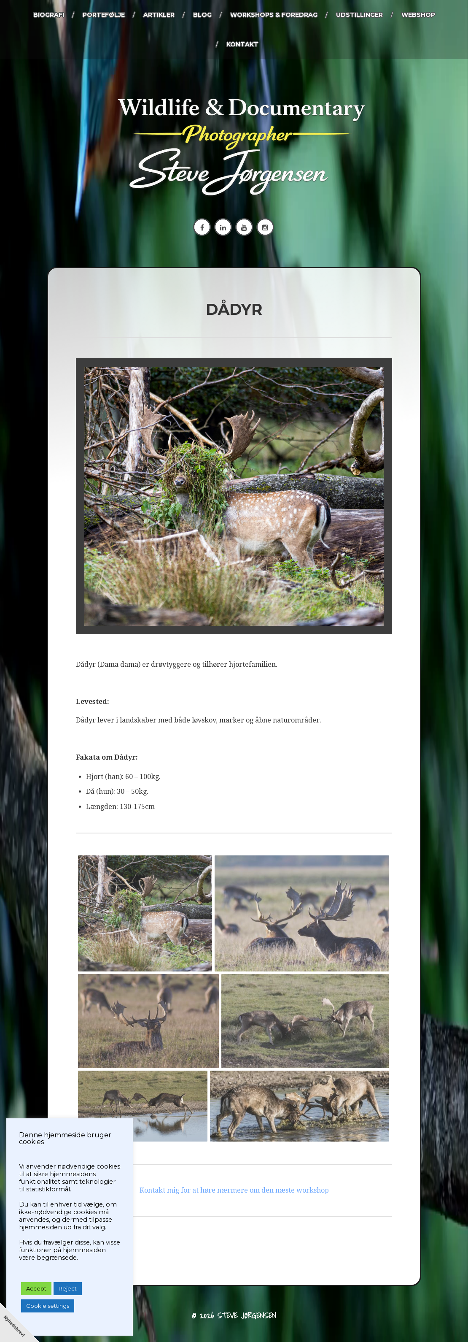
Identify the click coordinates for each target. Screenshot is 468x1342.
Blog (202, 15)
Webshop (418, 15)
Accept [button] (36, 1288)
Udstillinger (359, 15)
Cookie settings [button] (47, 1305)
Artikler (159, 15)
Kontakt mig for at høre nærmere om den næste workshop (234, 1187)
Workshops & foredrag (273, 15)
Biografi (48, 15)
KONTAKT (242, 44)
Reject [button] (68, 1288)
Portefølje (104, 15)
